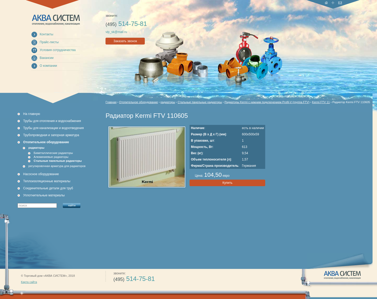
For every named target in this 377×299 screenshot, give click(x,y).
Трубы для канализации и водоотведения (53, 128)
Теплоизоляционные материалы (46, 181)
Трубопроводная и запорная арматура (51, 135)
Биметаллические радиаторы (53, 152)
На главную (31, 114)
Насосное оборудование (41, 174)
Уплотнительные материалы (44, 195)
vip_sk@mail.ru (116, 32)
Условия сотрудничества (58, 50)
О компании (48, 66)
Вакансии (47, 58)
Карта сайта (29, 282)
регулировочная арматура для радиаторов (57, 166)
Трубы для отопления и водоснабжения (52, 121)
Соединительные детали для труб (48, 188)
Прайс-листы (49, 42)
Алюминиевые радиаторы (51, 156)
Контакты (46, 34)
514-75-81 (126, 23)
